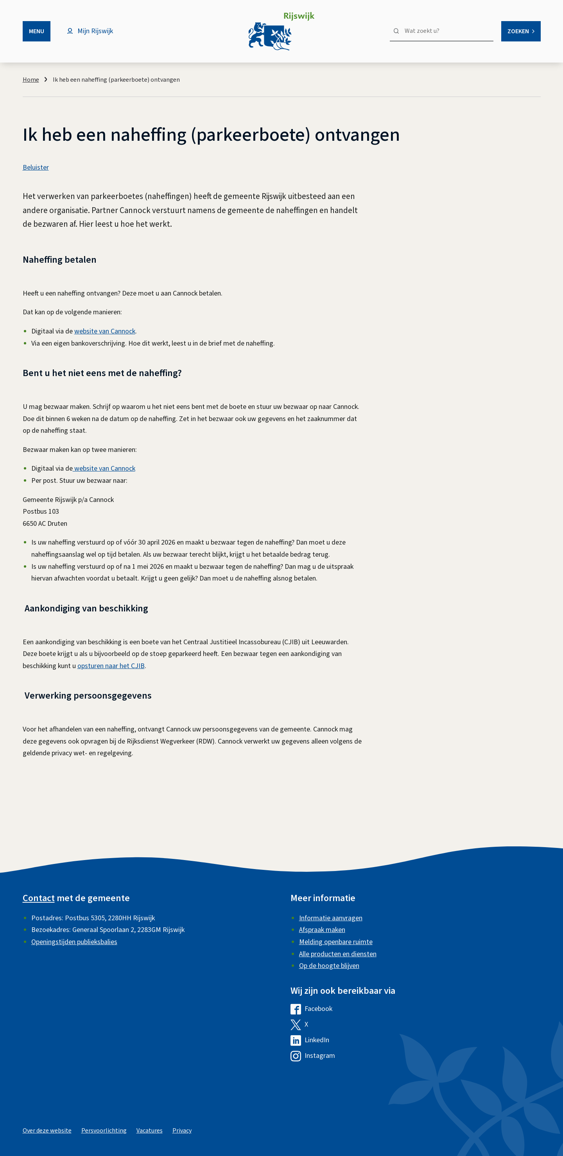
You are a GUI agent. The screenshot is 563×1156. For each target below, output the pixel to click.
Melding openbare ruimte (336, 942)
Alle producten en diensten (338, 954)
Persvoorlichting (104, 1130)
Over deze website (47, 1130)
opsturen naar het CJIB (111, 666)
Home (31, 79)
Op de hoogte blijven (329, 966)
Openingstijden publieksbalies (74, 942)
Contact (39, 898)
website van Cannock (104, 331)
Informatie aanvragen (330, 918)
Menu (36, 31)
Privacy (182, 1130)
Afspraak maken (322, 930)
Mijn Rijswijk (95, 31)
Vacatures (149, 1130)
